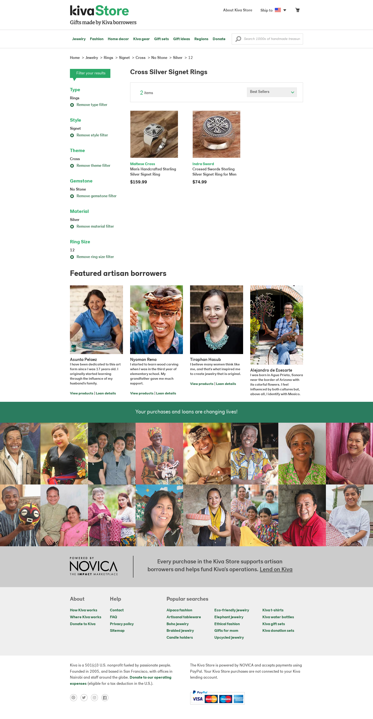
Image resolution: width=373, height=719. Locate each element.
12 (72, 250)
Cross (75, 159)
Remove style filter (89, 135)
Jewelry (79, 39)
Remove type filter (88, 105)
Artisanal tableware (184, 617)
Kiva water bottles (278, 617)
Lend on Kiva (276, 570)
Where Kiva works (85, 617)
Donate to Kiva (82, 624)
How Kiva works (83, 610)
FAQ (113, 617)
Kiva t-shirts (273, 610)
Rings (74, 98)
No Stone (78, 190)
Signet (75, 129)
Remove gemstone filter (93, 196)
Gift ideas (181, 39)
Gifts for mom (226, 631)
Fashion (96, 39)
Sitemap (117, 631)
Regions (201, 39)
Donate (219, 39)
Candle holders (180, 638)
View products (81, 393)
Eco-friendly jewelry (231, 610)
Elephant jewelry (228, 617)
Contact (117, 610)
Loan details (106, 393)
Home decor (118, 39)
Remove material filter (92, 227)
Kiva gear (141, 39)
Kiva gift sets (273, 624)
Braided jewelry (180, 631)
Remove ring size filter (92, 257)
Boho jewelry (178, 624)
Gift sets (161, 39)
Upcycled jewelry (229, 638)
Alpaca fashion (179, 610)
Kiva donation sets (278, 631)
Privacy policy (122, 624)
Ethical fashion (227, 624)
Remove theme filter (90, 166)
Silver (74, 220)
